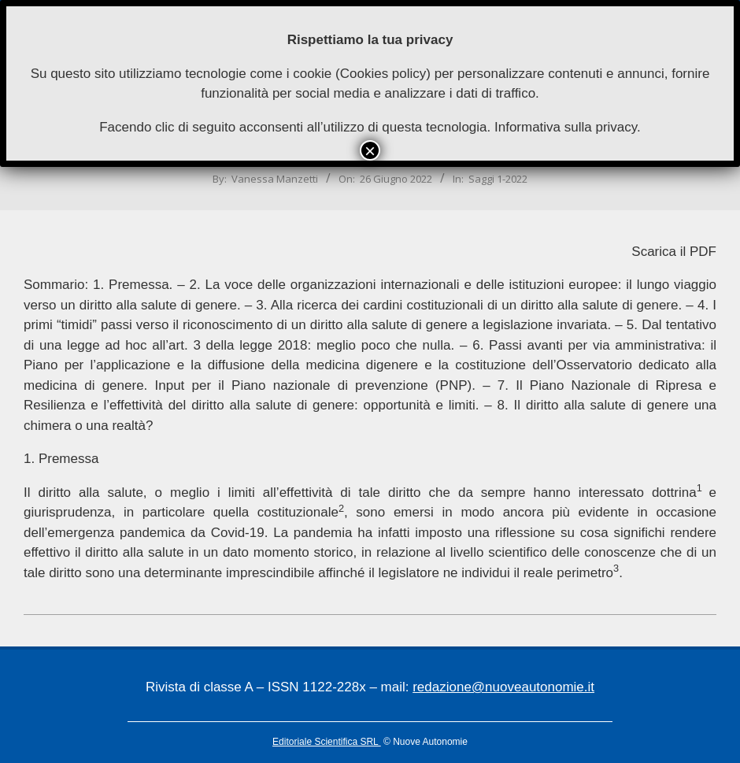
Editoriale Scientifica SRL (326, 741)
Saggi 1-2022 (497, 179)
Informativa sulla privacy (565, 127)
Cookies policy (383, 73)
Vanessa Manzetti (274, 179)
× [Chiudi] (370, 150)
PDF (703, 251)
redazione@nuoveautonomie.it (503, 687)
